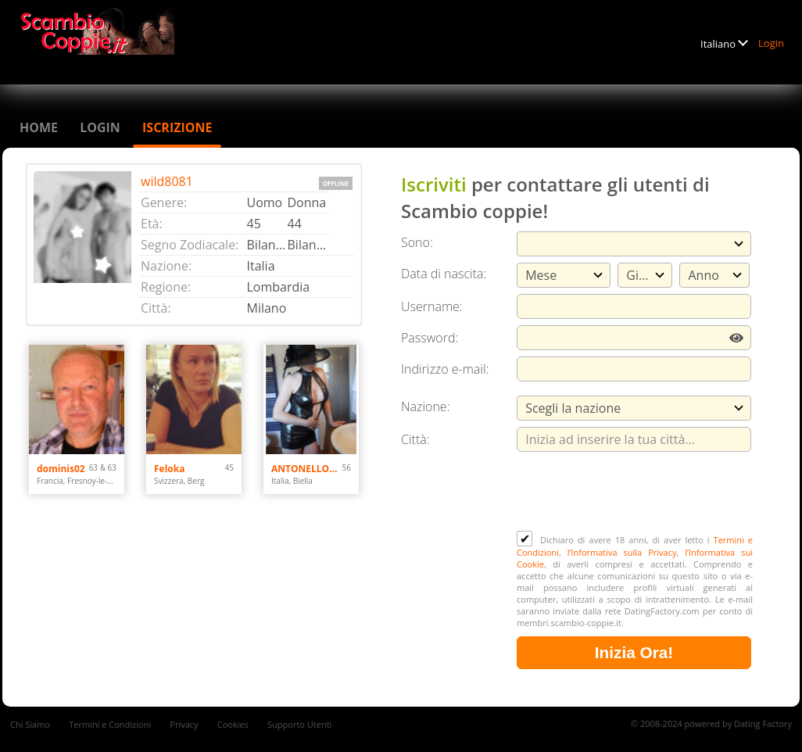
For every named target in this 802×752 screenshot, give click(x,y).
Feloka (169, 468)
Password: (429, 337)
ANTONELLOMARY (306, 468)
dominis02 (61, 468)
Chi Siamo (30, 724)
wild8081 (167, 181)
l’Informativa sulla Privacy (622, 552)
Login (771, 43)
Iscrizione (177, 127)
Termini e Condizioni (110, 724)
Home (39, 127)
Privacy (184, 724)
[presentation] (635, 492)
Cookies (233, 724)
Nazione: (425, 406)
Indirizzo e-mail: (445, 369)
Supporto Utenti (299, 724)
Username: (432, 306)
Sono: (417, 242)
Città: (415, 439)
